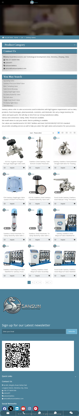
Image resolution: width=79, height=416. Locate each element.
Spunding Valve (8, 81)
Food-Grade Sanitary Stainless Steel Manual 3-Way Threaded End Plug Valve (65, 198)
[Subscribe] (71, 331)
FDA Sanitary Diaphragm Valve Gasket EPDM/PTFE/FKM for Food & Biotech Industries (14, 198)
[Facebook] (4, 408)
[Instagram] (29, 408)
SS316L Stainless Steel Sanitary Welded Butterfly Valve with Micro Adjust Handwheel (39, 198)
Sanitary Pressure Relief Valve (14, 83)
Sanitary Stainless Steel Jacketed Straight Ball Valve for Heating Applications (64, 163)
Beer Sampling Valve (10, 86)
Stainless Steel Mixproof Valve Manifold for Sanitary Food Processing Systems (14, 270)
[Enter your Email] (34, 331)
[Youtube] (23, 408)
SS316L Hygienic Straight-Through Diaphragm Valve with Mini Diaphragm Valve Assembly (14, 163)
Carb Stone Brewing (10, 89)
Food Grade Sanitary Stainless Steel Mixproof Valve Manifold (65, 270)
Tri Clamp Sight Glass (10, 103)
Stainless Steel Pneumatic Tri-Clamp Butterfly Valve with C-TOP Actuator (14, 234)
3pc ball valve (8, 97)
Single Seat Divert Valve (11, 100)
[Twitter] (10, 408)
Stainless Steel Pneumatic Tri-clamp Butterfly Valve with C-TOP (39, 234)
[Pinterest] (35, 408)
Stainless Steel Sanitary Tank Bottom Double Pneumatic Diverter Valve (39, 163)
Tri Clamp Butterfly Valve (11, 94)
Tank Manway (8, 106)
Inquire (8, 168)
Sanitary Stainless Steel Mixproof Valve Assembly (39, 270)
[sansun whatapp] (17, 356)
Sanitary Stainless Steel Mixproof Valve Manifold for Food (65, 234)
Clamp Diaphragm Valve (11, 92)
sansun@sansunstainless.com (15, 68)
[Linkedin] (17, 408)
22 (47, 282)
